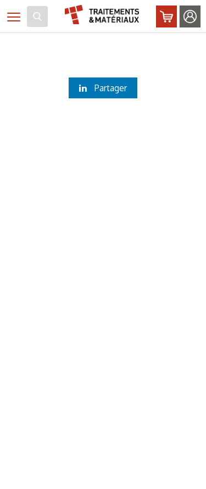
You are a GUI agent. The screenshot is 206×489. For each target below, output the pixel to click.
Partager (103, 87)
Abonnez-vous (166, 16)
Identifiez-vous (190, 16)
